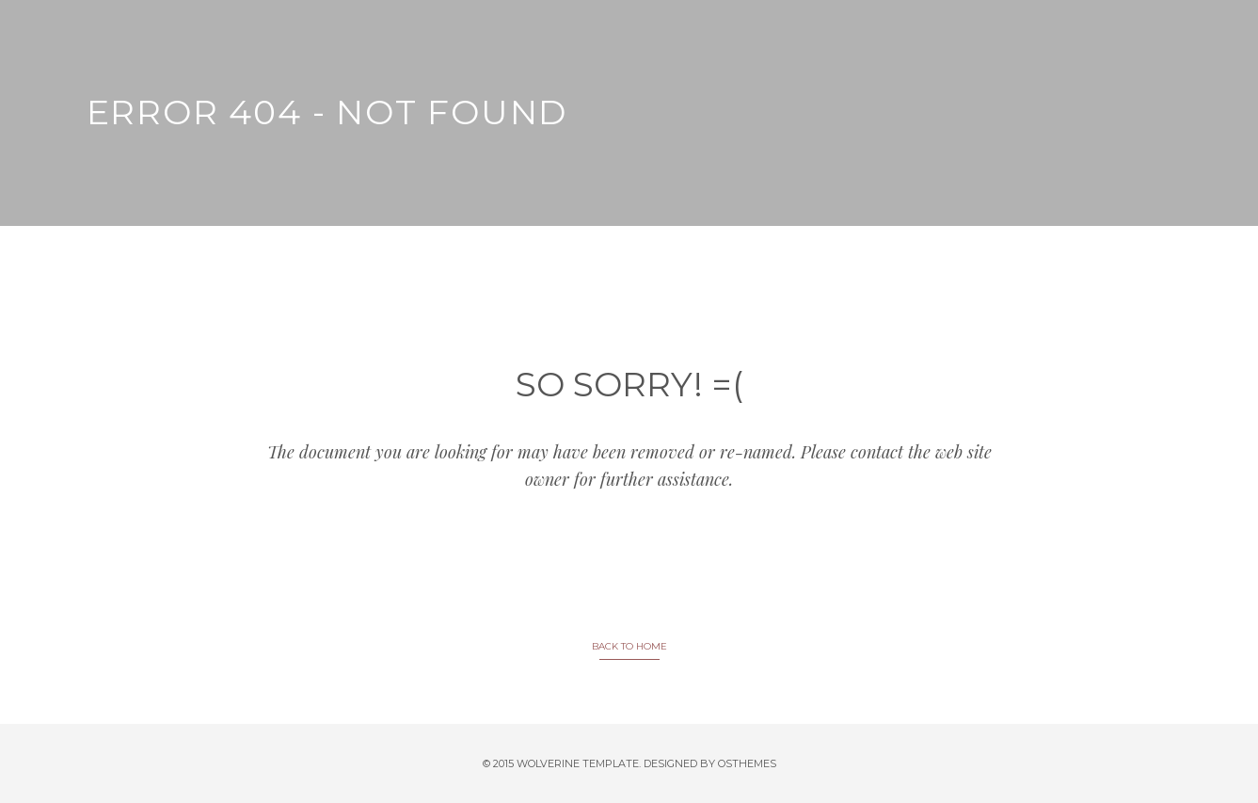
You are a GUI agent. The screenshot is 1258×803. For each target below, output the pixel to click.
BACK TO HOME (629, 646)
